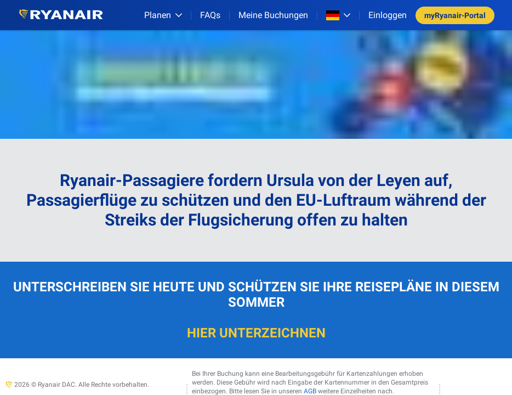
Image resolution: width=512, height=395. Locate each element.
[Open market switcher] (338, 15)
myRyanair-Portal (455, 15)
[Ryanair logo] (60, 15)
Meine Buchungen (273, 15)
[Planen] (163, 15)
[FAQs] (210, 15)
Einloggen (387, 15)
